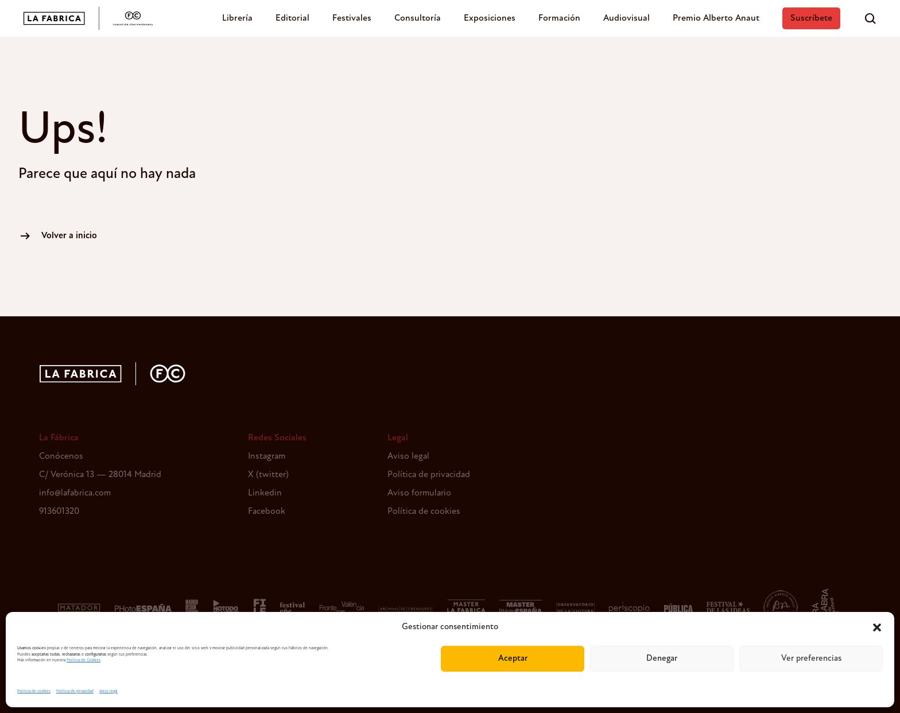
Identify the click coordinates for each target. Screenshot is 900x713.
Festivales (351, 18)
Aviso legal (108, 691)
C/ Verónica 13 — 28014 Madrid (100, 474)
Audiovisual (626, 18)
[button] (877, 627)
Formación (559, 18)
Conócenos (61, 456)
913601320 (59, 511)
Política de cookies (34, 691)
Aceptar (512, 658)
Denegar (661, 658)
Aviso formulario (419, 493)
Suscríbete (811, 18)
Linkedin (265, 493)
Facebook (266, 511)
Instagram (266, 456)
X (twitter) (268, 474)
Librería (237, 18)
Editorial (292, 18)
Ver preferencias (811, 658)
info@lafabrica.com (75, 493)
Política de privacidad (75, 691)
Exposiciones (489, 18)
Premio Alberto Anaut (716, 18)
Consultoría (417, 18)
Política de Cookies (83, 660)
